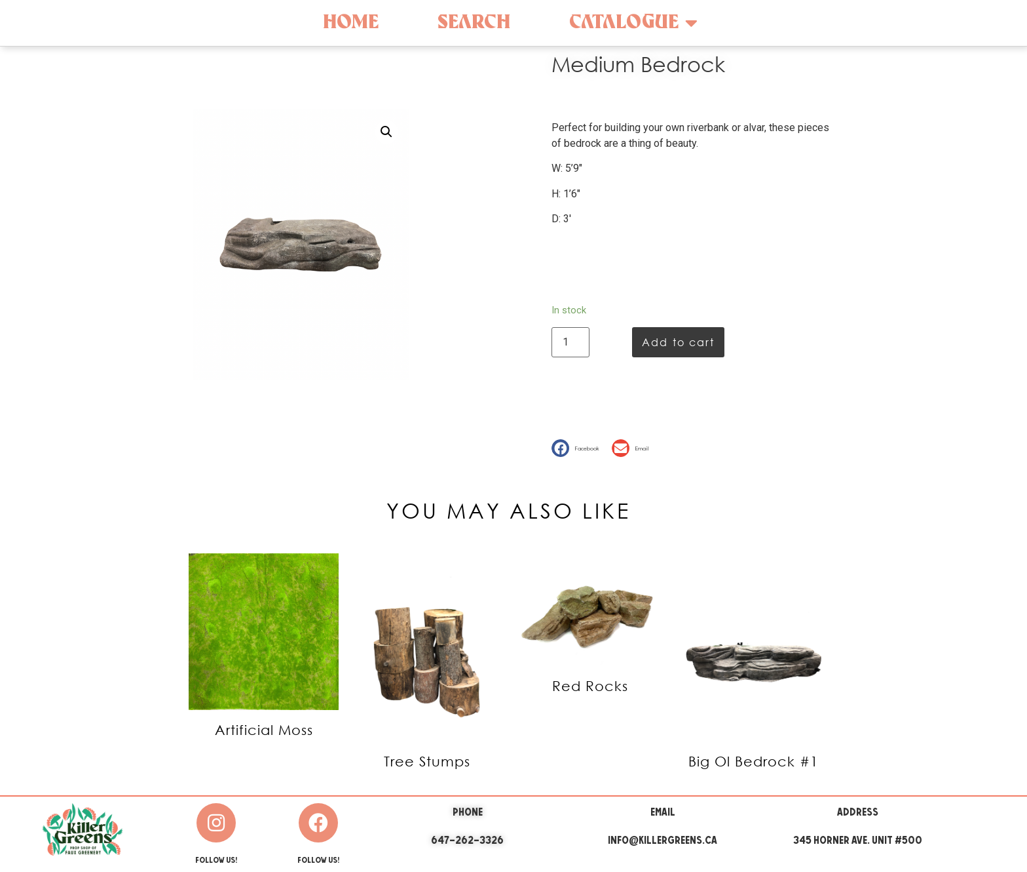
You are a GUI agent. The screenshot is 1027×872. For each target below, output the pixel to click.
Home (351, 22)
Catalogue (633, 23)
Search (474, 22)
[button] (578, 448)
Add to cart (678, 342)
